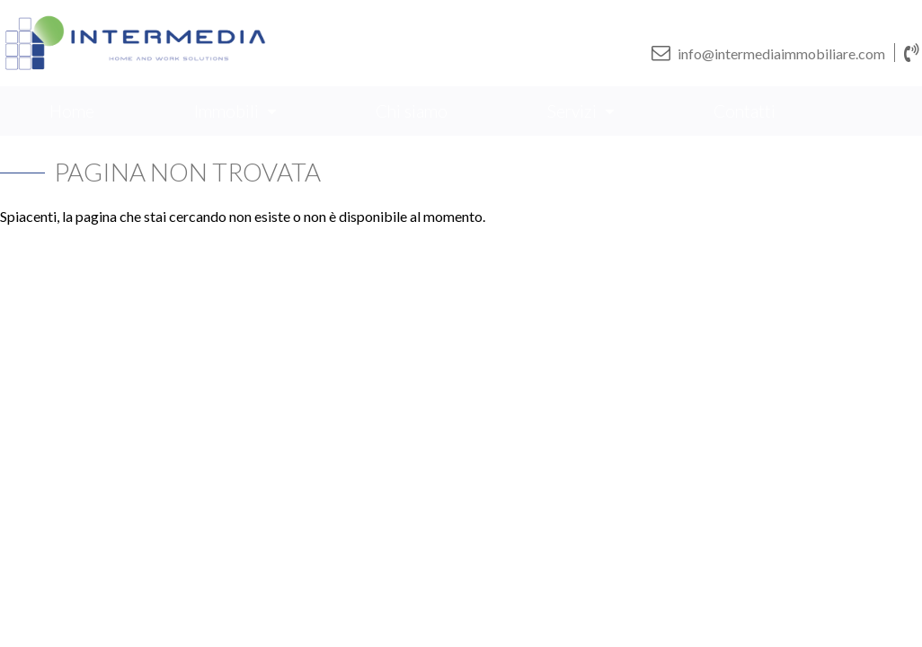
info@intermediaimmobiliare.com (768, 52)
